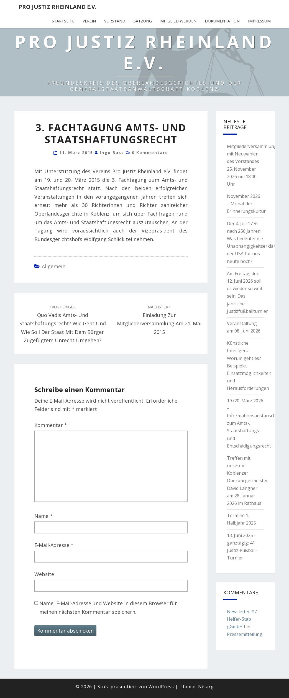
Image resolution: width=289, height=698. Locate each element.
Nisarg (206, 687)
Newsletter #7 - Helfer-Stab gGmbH (243, 619)
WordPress (161, 687)
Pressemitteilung (244, 634)
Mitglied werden (178, 21)
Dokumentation (222, 21)
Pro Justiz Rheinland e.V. (57, 7)
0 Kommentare (150, 152)
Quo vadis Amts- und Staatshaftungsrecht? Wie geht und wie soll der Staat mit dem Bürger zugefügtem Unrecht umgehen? (62, 324)
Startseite (63, 21)
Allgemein (53, 266)
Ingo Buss (112, 152)
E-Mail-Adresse (53, 545)
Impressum (259, 21)
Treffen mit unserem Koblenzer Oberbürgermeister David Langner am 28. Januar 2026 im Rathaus (247, 480)
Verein (89, 21)
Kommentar (50, 425)
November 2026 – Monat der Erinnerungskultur (246, 203)
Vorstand (114, 21)
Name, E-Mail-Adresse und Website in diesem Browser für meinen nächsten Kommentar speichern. (108, 607)
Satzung (143, 21)
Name (43, 516)
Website (44, 574)
